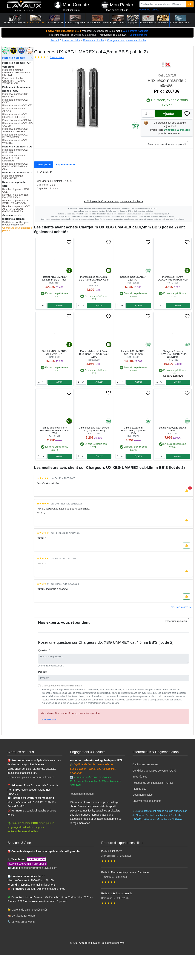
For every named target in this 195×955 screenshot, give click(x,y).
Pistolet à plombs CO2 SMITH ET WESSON (14, 130)
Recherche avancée (149, 9)
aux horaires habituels (136, 30)
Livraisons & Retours (23, 915)
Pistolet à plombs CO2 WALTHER (14, 141)
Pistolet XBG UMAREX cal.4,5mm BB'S (54, 352)
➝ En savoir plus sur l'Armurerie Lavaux (30, 777)
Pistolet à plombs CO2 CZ (17, 105)
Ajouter (168, 114)
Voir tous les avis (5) (181, 607)
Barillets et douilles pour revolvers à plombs (15, 223)
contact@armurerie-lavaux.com (39, 867)
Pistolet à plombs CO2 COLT (14, 101)
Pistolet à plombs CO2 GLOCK (14, 110)
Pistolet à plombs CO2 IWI (17, 120)
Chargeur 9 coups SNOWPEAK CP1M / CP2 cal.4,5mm (172, 354)
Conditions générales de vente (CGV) (154, 770)
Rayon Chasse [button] (118, 19)
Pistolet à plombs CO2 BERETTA (14, 95)
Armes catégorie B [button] (75, 19)
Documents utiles (143, 794)
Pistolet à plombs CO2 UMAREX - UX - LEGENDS (14, 158)
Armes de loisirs (71, 40)
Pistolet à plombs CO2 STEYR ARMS (14, 136)
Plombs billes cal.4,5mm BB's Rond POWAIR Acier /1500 (93, 354)
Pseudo (42, 671)
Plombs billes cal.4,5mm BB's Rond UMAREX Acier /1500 (94, 279)
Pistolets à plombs (93, 40)
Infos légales (140, 776)
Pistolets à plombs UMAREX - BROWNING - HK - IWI (16, 72)
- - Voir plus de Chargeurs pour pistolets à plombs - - (113, 201)
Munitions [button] (163, 19)
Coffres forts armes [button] (180, 19)
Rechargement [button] (148, 19)
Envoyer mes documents (147, 800)
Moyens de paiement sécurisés (29, 909)
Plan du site (139, 788)
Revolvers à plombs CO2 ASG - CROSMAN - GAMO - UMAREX (16, 209)
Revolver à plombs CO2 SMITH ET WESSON (15, 202)
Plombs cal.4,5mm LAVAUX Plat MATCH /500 (173, 278)
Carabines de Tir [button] (55, 19)
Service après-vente (23, 921)
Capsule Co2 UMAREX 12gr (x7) (133, 278)
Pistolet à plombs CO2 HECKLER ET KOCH (14, 115)
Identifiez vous (71, 10)
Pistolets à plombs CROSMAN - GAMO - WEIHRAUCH (14, 81)
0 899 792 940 (36, 859)
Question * (44, 650)
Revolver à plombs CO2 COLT (15, 190)
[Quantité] (190, 4)
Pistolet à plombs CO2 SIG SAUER (17, 124)
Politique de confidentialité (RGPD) (153, 782)
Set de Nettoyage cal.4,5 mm (173, 429)
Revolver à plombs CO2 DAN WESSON (15, 196)
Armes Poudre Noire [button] (98, 19)
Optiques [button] (133, 19)
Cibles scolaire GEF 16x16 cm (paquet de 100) (94, 429)
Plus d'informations (137, 35)
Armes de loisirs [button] (35, 19)
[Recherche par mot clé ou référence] (162, 4)
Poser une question (176, 621)
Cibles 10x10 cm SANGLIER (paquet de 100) (133, 430)
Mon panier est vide (117, 10)
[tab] (43, 164)
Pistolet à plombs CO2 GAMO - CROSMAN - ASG (14, 166)
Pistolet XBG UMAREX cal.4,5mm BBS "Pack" (54, 278)
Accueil (54, 40)
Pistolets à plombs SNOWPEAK (12, 177)
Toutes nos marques (81, 793)
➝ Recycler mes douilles (22, 831)
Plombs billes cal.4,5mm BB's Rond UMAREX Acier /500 (54, 430)
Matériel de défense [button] (15, 19)
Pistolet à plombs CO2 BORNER (14, 151)
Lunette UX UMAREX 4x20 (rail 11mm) (133, 352)
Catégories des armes (145, 764)
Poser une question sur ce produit (167, 144)
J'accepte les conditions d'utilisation (62, 685)
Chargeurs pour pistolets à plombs (126, 40)
